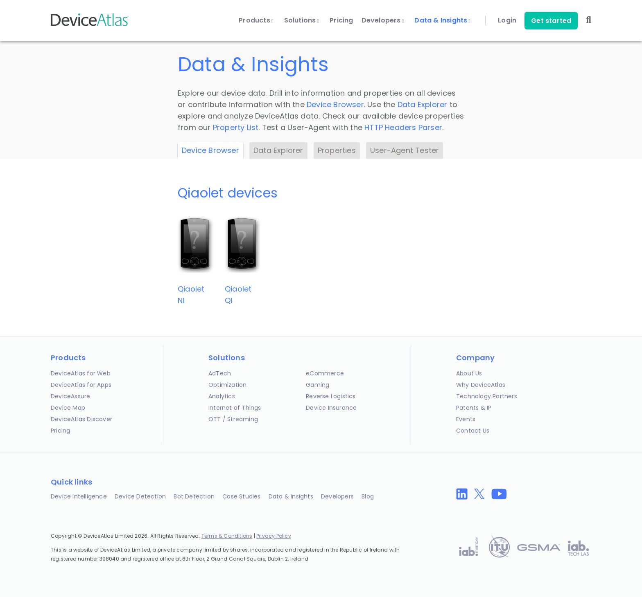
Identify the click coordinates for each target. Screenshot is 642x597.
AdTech (219, 373)
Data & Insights (442, 20)
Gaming (317, 385)
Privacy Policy (273, 535)
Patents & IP (473, 408)
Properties (337, 150)
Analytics (221, 396)
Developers (383, 20)
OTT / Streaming (233, 419)
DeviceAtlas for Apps (81, 385)
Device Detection (140, 496)
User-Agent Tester (404, 150)
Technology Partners (486, 396)
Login (507, 20)
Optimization (227, 385)
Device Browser (335, 104)
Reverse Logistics (330, 396)
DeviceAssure (70, 396)
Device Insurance (331, 408)
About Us (469, 373)
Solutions (301, 20)
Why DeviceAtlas (480, 385)
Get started (551, 20)
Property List (236, 127)
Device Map (68, 408)
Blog (368, 496)
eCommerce (325, 373)
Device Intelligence (79, 496)
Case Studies (241, 496)
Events (465, 419)
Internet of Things (234, 408)
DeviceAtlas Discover (81, 419)
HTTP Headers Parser (403, 127)
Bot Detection (194, 496)
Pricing (341, 20)
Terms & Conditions (227, 535)
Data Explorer (423, 104)
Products (256, 20)
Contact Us (472, 430)
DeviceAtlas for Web (81, 373)
